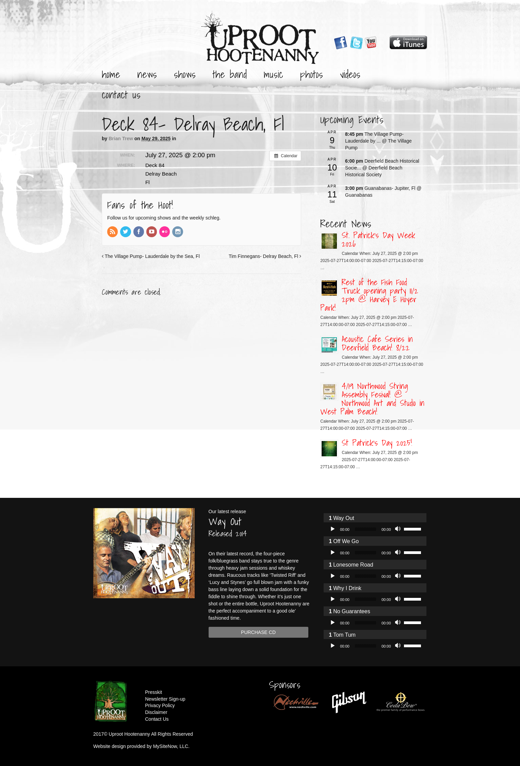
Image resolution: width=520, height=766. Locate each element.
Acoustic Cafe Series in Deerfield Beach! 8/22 (377, 343)
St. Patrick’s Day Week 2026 (378, 239)
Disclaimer (156, 712)
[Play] (332, 529)
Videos (350, 74)
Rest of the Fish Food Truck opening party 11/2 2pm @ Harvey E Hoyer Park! (369, 295)
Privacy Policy (160, 705)
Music (273, 74)
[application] (375, 529)
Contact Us (121, 94)
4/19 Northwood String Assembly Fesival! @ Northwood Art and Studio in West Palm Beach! (372, 398)
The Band (230, 74)
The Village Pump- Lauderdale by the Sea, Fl (151, 256)
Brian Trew (121, 138)
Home (111, 74)
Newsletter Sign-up (165, 699)
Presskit (153, 692)
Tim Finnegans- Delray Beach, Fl (265, 256)
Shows (185, 74)
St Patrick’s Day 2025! (377, 442)
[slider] (365, 529)
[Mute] (398, 529)
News (147, 74)
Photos (311, 74)
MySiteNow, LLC (170, 746)
